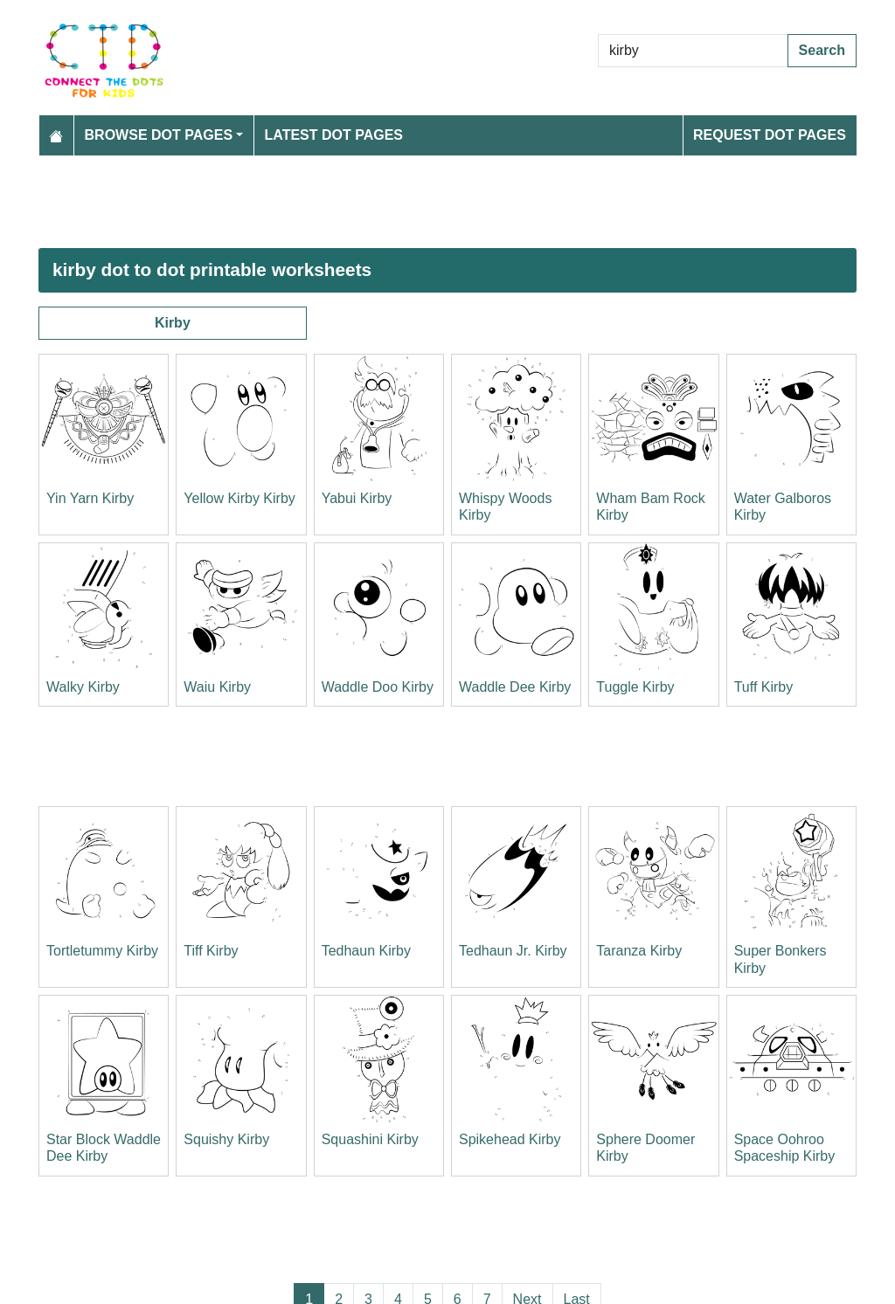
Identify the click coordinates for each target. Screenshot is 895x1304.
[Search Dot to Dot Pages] (693, 50)
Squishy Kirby (226, 1139)
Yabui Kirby (357, 498)
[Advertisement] (447, 201)
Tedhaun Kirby (366, 950)
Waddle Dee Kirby (515, 687)
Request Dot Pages (769, 135)
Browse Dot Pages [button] (159, 135)
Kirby (173, 322)
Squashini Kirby (370, 1139)
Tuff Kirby (764, 687)
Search (822, 50)
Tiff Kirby (211, 950)
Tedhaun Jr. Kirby (513, 950)
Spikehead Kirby (510, 1139)
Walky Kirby (83, 687)
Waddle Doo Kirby (378, 687)
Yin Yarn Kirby (90, 498)
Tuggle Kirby (635, 687)
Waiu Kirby (217, 687)
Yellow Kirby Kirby (239, 498)
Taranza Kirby (639, 950)
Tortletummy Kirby (102, 950)
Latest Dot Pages (334, 135)
